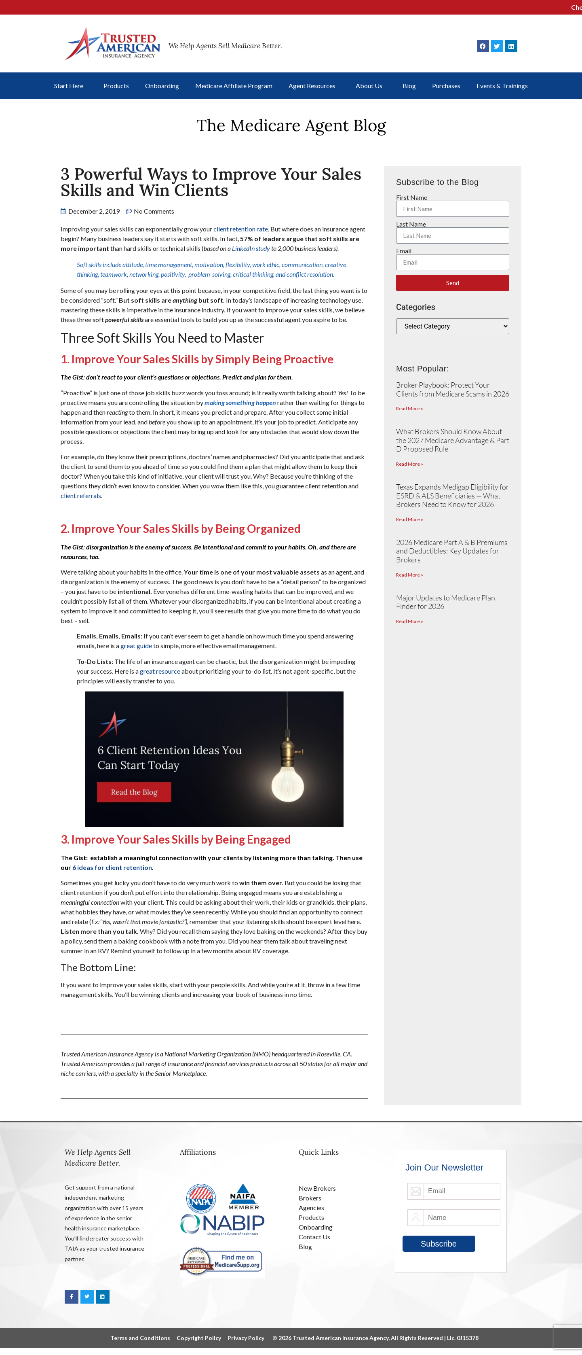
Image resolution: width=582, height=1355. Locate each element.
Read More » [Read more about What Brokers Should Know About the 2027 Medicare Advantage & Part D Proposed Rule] (409, 464)
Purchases (446, 85)
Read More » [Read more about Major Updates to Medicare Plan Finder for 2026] (409, 621)
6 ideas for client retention (112, 867)
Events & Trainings (502, 85)
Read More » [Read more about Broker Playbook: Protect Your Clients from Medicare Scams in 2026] (409, 408)
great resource (160, 671)
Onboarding (162, 85)
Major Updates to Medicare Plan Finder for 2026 (445, 602)
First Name (411, 197)
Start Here (70, 86)
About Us (371, 86)
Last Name (411, 224)
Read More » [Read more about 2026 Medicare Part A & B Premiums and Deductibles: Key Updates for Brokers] (409, 575)
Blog (409, 85)
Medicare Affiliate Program (233, 85)
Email (403, 251)
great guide (136, 645)
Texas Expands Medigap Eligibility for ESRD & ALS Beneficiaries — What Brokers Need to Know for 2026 (452, 495)
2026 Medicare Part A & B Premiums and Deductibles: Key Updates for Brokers (452, 551)
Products (116, 85)
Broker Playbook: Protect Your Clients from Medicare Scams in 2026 (452, 389)
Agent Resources (314, 86)
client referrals (81, 495)
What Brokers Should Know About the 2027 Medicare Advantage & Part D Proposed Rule (452, 440)
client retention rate (240, 229)
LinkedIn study (251, 248)
